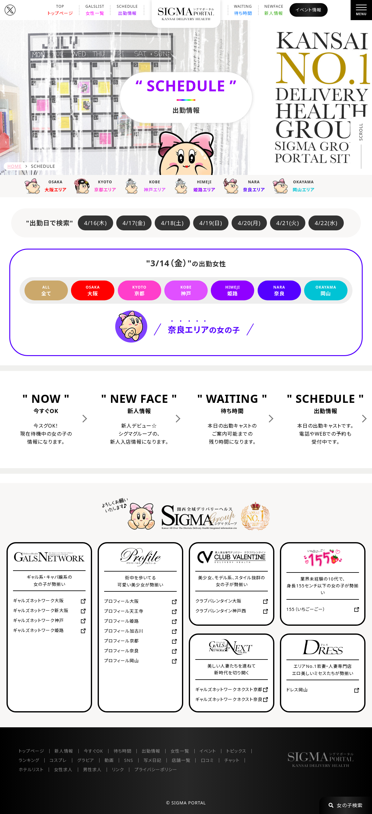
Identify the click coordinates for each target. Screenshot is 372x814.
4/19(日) (210, 223)
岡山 (326, 290)
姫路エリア (196, 185)
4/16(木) (95, 223)
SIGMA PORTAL (188, 803)
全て (46, 290)
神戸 (186, 290)
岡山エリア (295, 185)
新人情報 (274, 10)
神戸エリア (147, 185)
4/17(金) (133, 223)
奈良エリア (246, 185)
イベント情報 (308, 10)
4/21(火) (287, 223)
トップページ (60, 10)
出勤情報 (127, 10)
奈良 (279, 290)
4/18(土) (172, 223)
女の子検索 (346, 805)
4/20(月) (249, 223)
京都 (139, 290)
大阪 (92, 290)
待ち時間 (243, 10)
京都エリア (97, 185)
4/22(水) (326, 223)
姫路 (232, 290)
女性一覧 (95, 10)
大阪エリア (47, 185)
